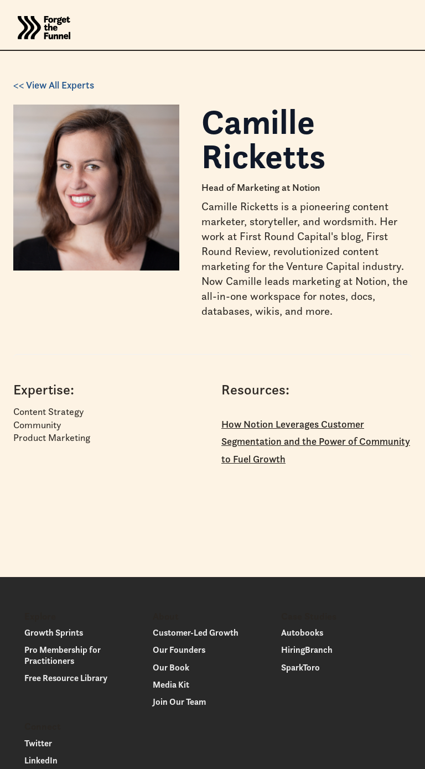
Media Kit (171, 684)
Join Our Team (179, 701)
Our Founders (179, 649)
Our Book (171, 667)
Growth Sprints (53, 632)
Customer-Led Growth (196, 632)
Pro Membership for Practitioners (62, 655)
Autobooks (302, 632)
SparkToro (300, 667)
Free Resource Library (65, 677)
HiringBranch (307, 649)
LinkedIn (41, 760)
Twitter (38, 743)
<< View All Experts (53, 85)
